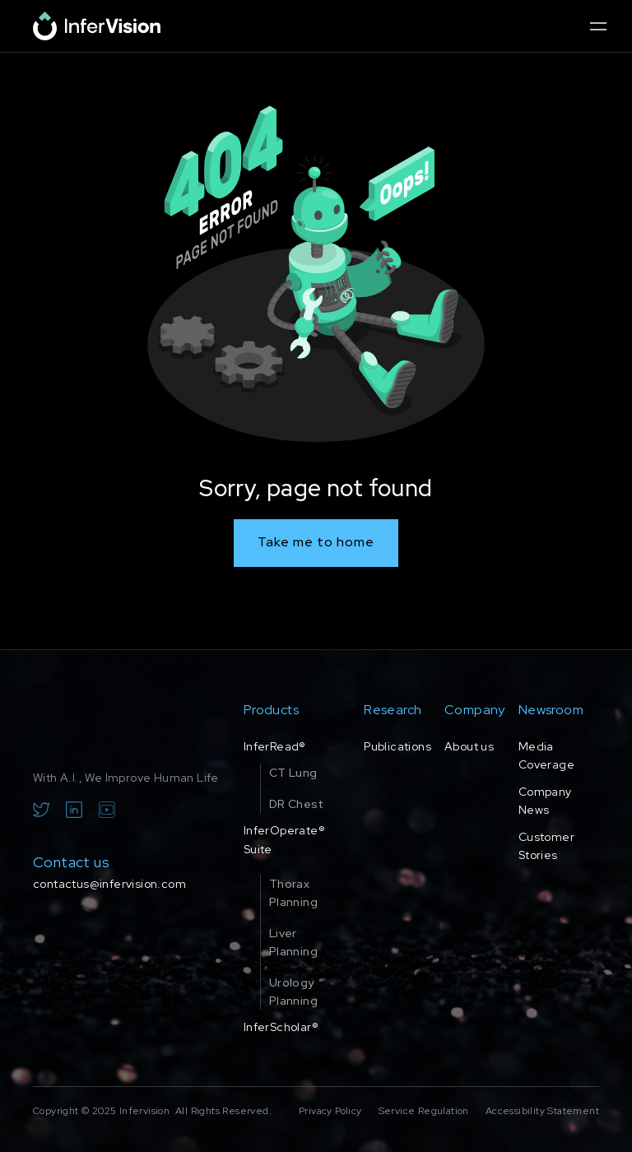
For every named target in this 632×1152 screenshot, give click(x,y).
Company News (545, 800)
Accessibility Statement (542, 1110)
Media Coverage (546, 755)
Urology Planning (293, 991)
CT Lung (293, 772)
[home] (96, 26)
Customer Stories (546, 845)
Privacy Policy (330, 1110)
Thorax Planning (293, 892)
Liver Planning (293, 942)
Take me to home (316, 541)
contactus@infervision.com (109, 883)
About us (469, 746)
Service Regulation (424, 1110)
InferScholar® (281, 1027)
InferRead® (275, 746)
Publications (397, 746)
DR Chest (296, 804)
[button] (598, 26)
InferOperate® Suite (284, 839)
